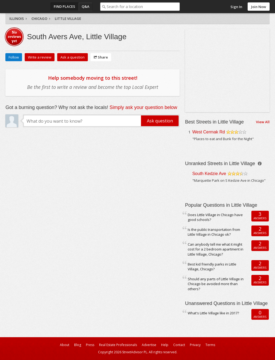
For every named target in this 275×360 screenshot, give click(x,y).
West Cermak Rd (208, 132)
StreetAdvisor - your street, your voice (26, 7)
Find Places (64, 6)
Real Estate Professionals (118, 345)
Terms (210, 345)
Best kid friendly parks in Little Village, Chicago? (212, 267)
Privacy (195, 345)
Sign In (236, 6)
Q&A (85, 6)
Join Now (258, 6)
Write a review (39, 57)
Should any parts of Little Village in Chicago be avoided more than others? (216, 284)
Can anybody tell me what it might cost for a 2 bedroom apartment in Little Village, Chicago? (215, 249)
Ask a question (72, 57)
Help (164, 345)
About (64, 345)
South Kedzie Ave (209, 173)
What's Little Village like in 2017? (213, 313)
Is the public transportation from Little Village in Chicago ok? (214, 232)
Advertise (149, 345)
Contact (179, 345)
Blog (77, 345)
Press (90, 345)
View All (263, 121)
